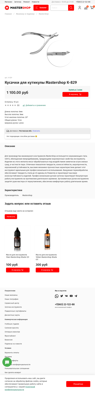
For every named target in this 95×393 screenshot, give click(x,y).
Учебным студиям (12, 324)
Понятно (78, 384)
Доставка (8, 357)
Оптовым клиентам (12, 332)
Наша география (11, 299)
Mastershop (44, 14)
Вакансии (8, 340)
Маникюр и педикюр (25, 14)
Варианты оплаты (12, 353)
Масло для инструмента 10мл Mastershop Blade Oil (17, 256)
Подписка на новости (13, 344)
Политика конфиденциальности (17, 365)
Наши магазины (11, 295)
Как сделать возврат (13, 373)
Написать (11, 216)
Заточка (17, 2)
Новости (35, 2)
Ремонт (26, 2)
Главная (8, 14)
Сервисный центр (12, 303)
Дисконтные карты (12, 315)
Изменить (36, 131)
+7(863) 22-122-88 (83, 2)
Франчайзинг (10, 336)
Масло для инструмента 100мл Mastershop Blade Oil (46, 257)
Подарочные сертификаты (15, 311)
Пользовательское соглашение (17, 368)
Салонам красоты (12, 328)
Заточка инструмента (13, 307)
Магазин (8, 2)
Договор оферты (11, 361)
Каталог (41, 7)
